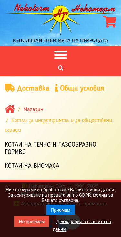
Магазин (33, 109)
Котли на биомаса (32, 166)
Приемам (60, 210)
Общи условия (79, 88)
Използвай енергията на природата (60, 40)
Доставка (27, 88)
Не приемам (32, 221)
